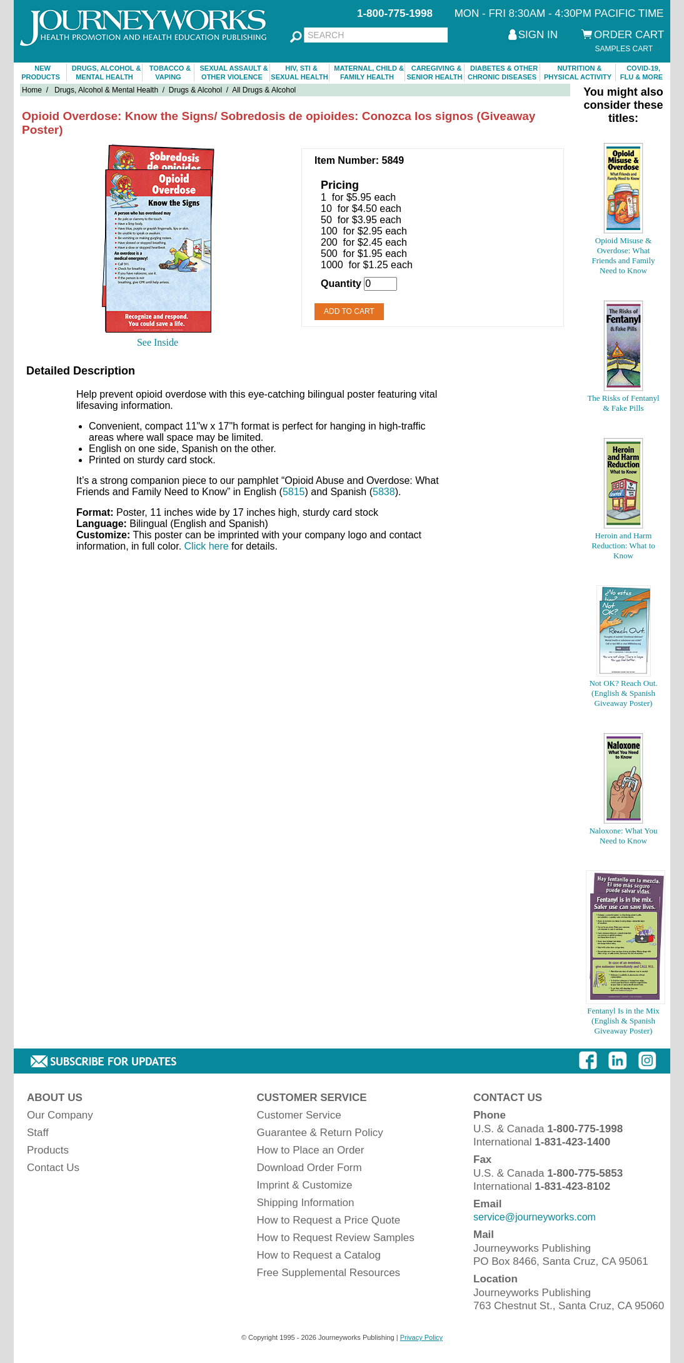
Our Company (60, 1115)
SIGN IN (538, 35)
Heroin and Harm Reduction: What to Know (623, 545)
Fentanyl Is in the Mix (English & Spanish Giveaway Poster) (623, 1020)
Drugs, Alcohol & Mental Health (106, 90)
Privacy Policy (421, 1337)
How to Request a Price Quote (329, 1220)
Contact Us (53, 1168)
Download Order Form (309, 1168)
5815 (294, 491)
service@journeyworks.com (534, 1217)
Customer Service (299, 1115)
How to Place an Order (311, 1150)
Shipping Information (306, 1203)
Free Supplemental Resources (329, 1273)
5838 (384, 491)
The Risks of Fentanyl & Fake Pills (623, 403)
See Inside (157, 342)
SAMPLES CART (624, 48)
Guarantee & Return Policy (320, 1133)
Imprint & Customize (305, 1185)
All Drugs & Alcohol (264, 90)
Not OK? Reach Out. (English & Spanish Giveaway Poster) (623, 693)
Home (32, 90)
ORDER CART (629, 35)
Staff (38, 1133)
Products (48, 1150)
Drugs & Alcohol (195, 90)
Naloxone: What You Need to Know (623, 835)
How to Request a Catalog (319, 1255)
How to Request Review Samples (336, 1238)
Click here (206, 546)
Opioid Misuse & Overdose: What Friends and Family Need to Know (623, 255)
